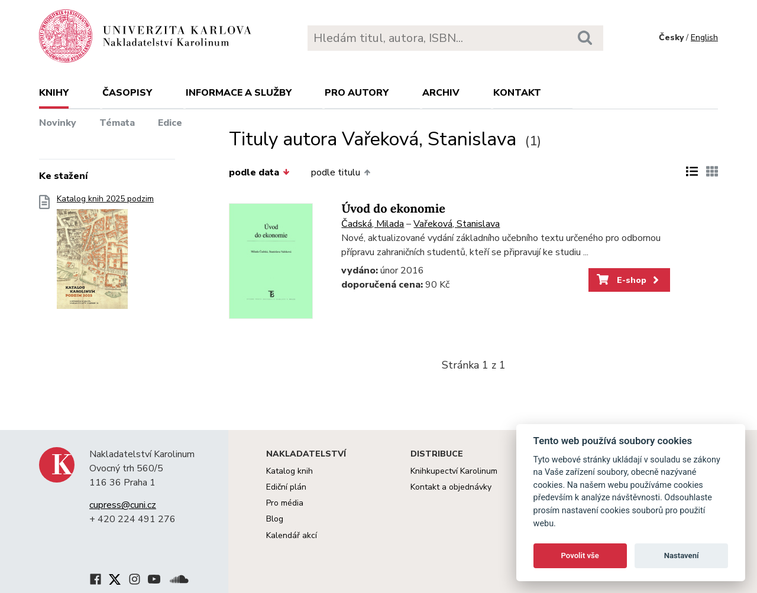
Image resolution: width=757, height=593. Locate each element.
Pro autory (357, 92)
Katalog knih (289, 471)
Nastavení (681, 555)
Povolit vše (580, 555)
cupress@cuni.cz (122, 504)
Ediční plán (286, 487)
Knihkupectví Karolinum (453, 471)
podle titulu (340, 172)
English (704, 37)
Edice (170, 122)
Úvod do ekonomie (393, 208)
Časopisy (127, 92)
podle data (259, 172)
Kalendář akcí (291, 535)
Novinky (57, 122)
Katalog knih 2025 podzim (105, 255)
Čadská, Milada (372, 223)
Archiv (441, 92)
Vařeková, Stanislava (456, 223)
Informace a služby (239, 92)
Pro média (284, 503)
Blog (274, 518)
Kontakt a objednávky (450, 487)
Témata (117, 122)
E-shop (629, 280)
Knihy (54, 92)
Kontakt (517, 92)
